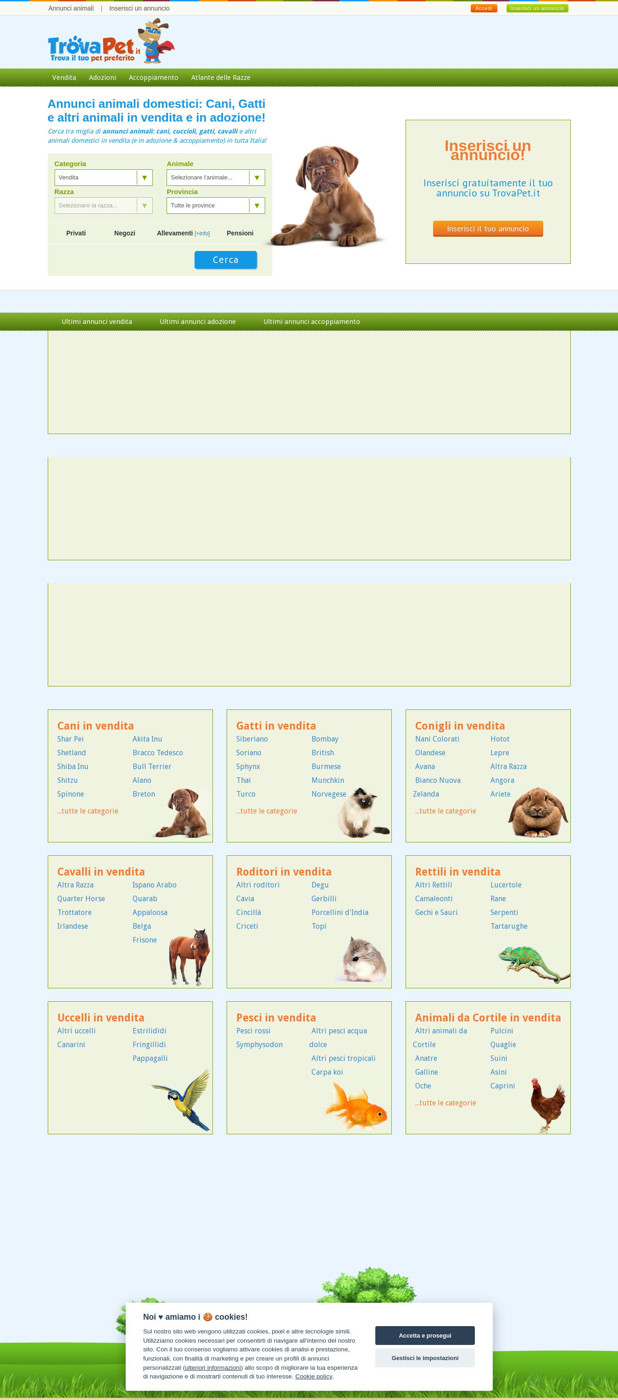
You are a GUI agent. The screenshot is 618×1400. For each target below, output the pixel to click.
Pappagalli (150, 1058)
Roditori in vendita (284, 872)
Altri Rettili (433, 885)
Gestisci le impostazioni (425, 1358)
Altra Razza (508, 766)
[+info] (202, 233)
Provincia (182, 191)
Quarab (145, 898)
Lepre (499, 752)
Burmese (326, 766)
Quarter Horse (81, 898)
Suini (498, 1058)
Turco (246, 794)
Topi (319, 926)
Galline (426, 1072)
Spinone (70, 794)
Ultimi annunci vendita (96, 322)
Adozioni (102, 77)
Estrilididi (150, 1030)
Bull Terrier (152, 766)
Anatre (426, 1058)
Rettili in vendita (458, 872)
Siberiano (252, 739)
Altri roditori (258, 885)
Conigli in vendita (460, 726)
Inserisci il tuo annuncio (488, 228)
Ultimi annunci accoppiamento (311, 322)
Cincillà (248, 912)
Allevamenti (183, 233)
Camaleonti (434, 898)
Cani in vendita (95, 726)
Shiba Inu (73, 766)
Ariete (500, 794)
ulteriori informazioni (213, 1367)
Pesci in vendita (276, 1018)
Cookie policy (313, 1376)
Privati (76, 233)
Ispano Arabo (155, 885)
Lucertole (506, 885)
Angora (502, 780)
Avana (425, 766)
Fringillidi (149, 1044)
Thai (243, 780)
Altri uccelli (76, 1030)
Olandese (430, 752)
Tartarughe (509, 926)
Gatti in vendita (276, 726)
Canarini (71, 1044)
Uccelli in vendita (101, 1018)
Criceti (247, 926)
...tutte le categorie (87, 811)
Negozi (124, 233)
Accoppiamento (153, 77)
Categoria (70, 163)
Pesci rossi (253, 1030)
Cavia (245, 898)
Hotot (500, 739)
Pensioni (240, 233)
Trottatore (74, 912)
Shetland (71, 752)
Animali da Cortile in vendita (488, 1018)
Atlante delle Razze (221, 77)
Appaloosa (150, 912)
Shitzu (67, 780)
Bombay (325, 739)
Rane (498, 898)
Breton (144, 794)
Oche (423, 1086)
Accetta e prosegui (425, 1335)
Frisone (145, 940)
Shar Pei (70, 739)
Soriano (249, 752)
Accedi (483, 8)
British (323, 752)
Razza (64, 191)
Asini (498, 1072)
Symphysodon (259, 1044)
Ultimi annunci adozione (198, 322)
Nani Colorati (437, 739)
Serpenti (504, 912)
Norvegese (329, 794)
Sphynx (248, 766)
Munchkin (328, 780)
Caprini (502, 1086)
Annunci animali (71, 8)
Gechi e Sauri (436, 912)
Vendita (64, 77)
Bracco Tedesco (158, 752)
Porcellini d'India (340, 912)
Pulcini (501, 1030)
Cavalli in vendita (101, 872)
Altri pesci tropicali (344, 1058)
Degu (320, 885)
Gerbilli (324, 898)
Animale (180, 163)
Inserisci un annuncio (139, 8)
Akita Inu (147, 739)
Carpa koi (327, 1072)
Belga (142, 926)
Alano (142, 780)
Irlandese (72, 926)
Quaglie (503, 1044)
